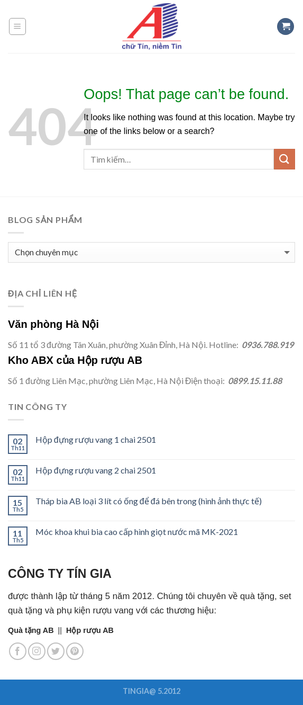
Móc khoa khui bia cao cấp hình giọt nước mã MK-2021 (136, 531)
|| (37, 630)
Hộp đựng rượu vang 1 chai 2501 (95, 439)
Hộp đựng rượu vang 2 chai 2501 (95, 470)
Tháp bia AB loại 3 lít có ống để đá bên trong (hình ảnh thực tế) (148, 501)
